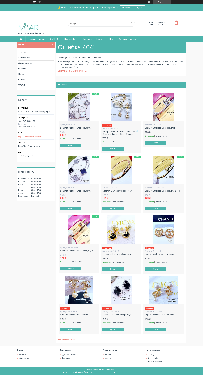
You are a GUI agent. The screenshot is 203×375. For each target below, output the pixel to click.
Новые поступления (37, 39)
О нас (111, 39)
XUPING (54, 39)
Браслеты (87, 39)
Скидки (21, 79)
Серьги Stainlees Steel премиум (116, 254)
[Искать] (131, 24)
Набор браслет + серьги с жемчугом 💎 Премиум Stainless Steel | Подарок (120, 132)
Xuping (151, 354)
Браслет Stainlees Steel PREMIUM (75, 128)
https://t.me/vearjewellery (29, 146)
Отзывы (22, 68)
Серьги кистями (155, 362)
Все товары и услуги (66, 339)
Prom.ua (113, 370)
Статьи (21, 85)
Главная (22, 354)
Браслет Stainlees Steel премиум (160, 128)
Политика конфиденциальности (127, 372)
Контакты (100, 39)
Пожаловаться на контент (104, 372)
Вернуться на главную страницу (72, 71)
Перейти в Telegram (132, 7)
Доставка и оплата (127, 39)
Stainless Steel (70, 39)
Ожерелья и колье (26, 63)
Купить (71, 146)
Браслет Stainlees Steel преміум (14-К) (162, 191)
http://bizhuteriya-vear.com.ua (30, 136)
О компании (24, 358)
